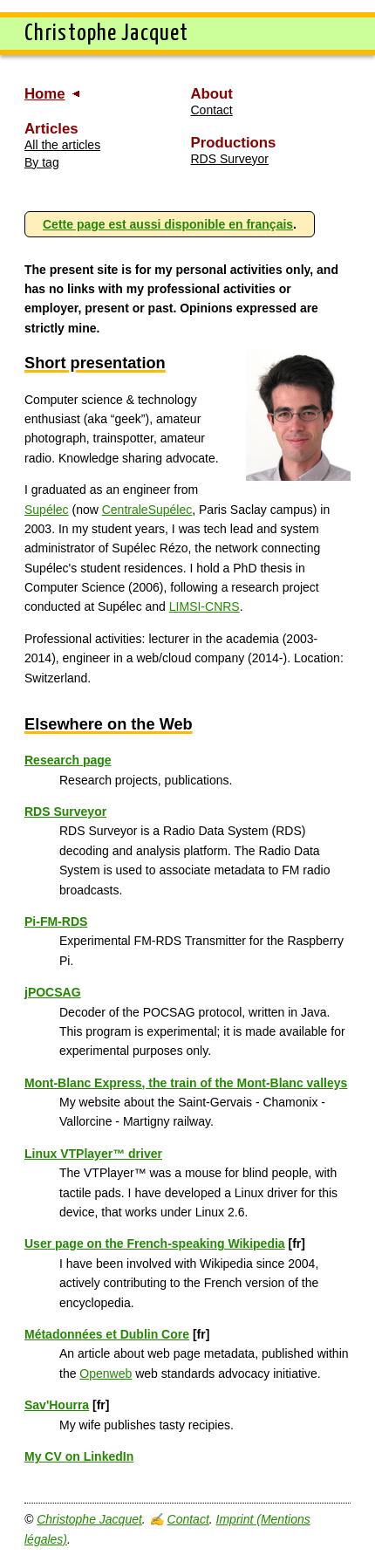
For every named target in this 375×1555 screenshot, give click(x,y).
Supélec (46, 510)
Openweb (105, 1373)
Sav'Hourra (56, 1405)
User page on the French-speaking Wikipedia (154, 1243)
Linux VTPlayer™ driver (93, 1154)
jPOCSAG (52, 992)
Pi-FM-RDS (55, 921)
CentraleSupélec (147, 510)
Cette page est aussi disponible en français (168, 224)
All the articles (62, 145)
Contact (212, 110)
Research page (68, 760)
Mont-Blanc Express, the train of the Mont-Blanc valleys (185, 1083)
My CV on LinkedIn (78, 1456)
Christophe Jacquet (89, 1519)
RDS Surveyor (230, 159)
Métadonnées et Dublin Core (106, 1334)
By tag (41, 162)
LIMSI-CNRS (204, 606)
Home (44, 94)
